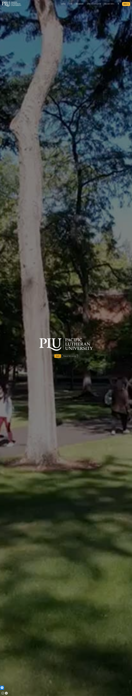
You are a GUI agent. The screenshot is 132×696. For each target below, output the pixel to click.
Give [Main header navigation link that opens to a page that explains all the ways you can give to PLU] (88, 4)
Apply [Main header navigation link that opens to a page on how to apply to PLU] (63, 4)
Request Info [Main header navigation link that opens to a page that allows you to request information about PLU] (109, 4)
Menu (126, 4)
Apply (57, 356)
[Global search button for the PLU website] (118, 4)
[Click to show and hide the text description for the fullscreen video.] (6, 693)
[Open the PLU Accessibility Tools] (2, 688)
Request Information (69, 356)
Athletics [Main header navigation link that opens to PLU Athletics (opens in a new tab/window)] (97, 4)
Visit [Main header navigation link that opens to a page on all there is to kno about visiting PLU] (70, 4)
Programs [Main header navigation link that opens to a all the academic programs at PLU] (79, 4)
